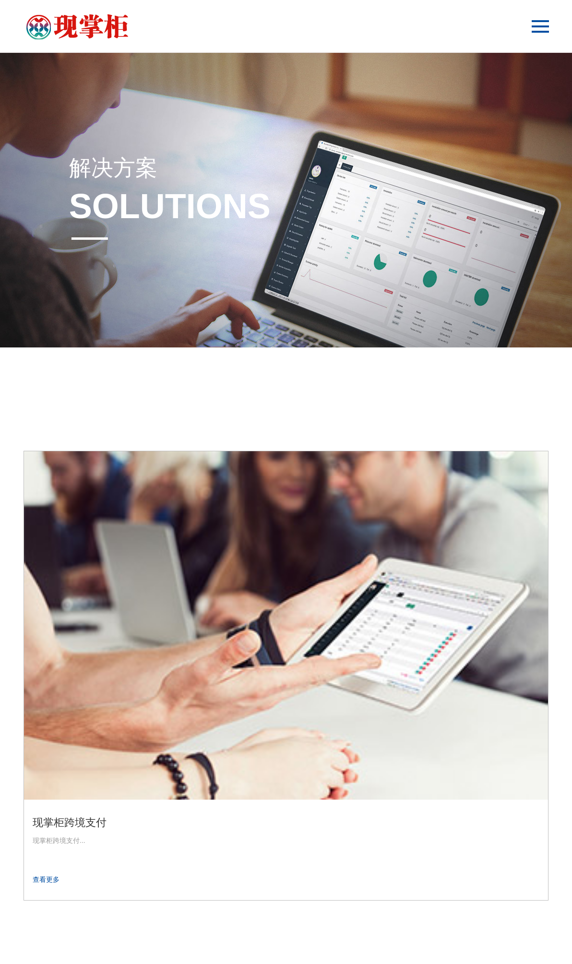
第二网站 (260, 940)
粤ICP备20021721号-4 (394, 940)
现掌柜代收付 (243, 585)
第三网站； (293, 940)
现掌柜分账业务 (428, 585)
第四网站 (319, 940)
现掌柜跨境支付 (70, 585)
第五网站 (347, 940)
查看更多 (46, 641)
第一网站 (229, 940)
